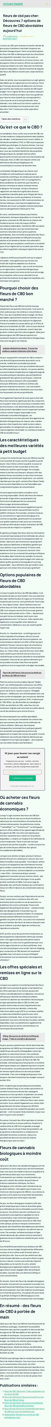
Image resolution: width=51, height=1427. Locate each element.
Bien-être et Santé (10, 39)
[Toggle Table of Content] (23, 119)
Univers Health (13, 4)
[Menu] (47, 4)
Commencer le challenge (22, 778)
